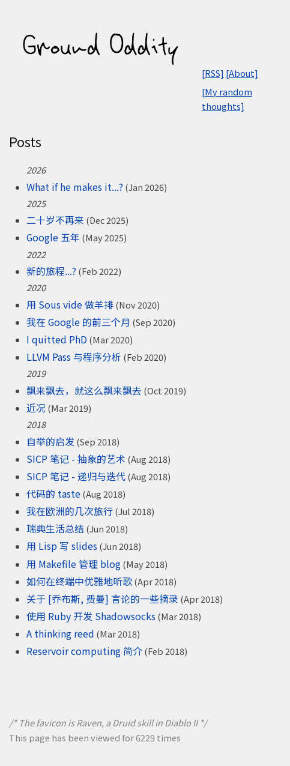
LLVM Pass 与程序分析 (73, 356)
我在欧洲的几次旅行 (69, 511)
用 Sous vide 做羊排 (69, 304)
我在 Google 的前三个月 (78, 322)
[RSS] (213, 73)
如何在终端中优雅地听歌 (79, 581)
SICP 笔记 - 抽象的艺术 (75, 458)
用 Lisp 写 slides (61, 545)
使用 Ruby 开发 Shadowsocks (91, 616)
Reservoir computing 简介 (84, 651)
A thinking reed (60, 633)
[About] (242, 73)
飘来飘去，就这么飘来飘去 (84, 390)
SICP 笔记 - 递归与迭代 (75, 476)
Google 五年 (53, 237)
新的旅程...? (51, 271)
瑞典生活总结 (55, 528)
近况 (36, 407)
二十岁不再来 (55, 220)
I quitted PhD (56, 339)
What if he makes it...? (74, 186)
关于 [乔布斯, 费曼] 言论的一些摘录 (102, 598)
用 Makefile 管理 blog (73, 563)
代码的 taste (53, 493)
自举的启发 (50, 441)
